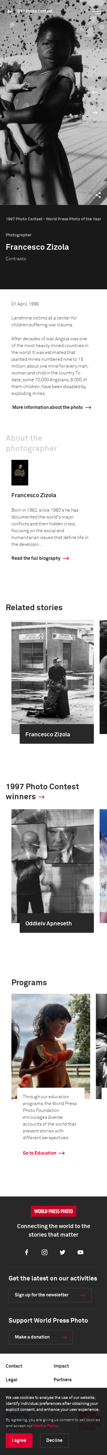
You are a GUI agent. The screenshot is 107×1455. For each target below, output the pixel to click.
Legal (11, 1380)
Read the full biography (35, 558)
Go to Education (39, 1153)
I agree (19, 1440)
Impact (61, 1366)
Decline (54, 1440)
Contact (14, 1366)
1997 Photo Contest (34, 11)
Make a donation (32, 1337)
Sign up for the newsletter (41, 1295)
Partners (63, 1380)
